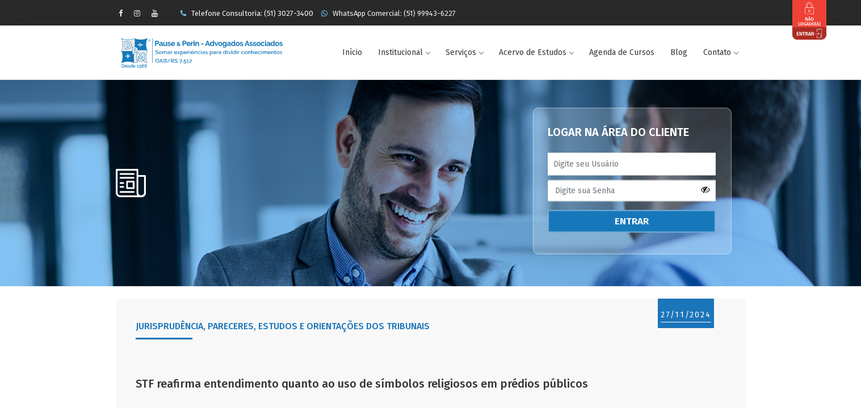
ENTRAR (632, 221)
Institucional (404, 52)
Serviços (464, 52)
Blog (678, 52)
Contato (720, 52)
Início (352, 52)
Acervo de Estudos (536, 52)
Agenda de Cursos (621, 52)
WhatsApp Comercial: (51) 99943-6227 (388, 13)
